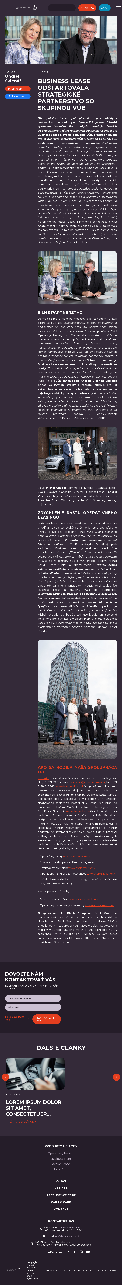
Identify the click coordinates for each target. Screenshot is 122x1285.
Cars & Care (61, 1202)
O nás (61, 1181)
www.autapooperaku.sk (83, 899)
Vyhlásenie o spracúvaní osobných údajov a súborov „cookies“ (81, 1270)
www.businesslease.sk (70, 786)
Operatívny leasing (61, 1153)
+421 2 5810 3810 (70, 1227)
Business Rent (61, 1158)
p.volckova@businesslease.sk (87, 782)
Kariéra (61, 1188)
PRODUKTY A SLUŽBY (61, 1146)
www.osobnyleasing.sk (101, 873)
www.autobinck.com (77, 811)
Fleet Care (61, 1169)
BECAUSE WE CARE (61, 1195)
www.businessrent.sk (81, 868)
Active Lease (61, 1164)
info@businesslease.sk (67, 1236)
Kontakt (61, 1209)
